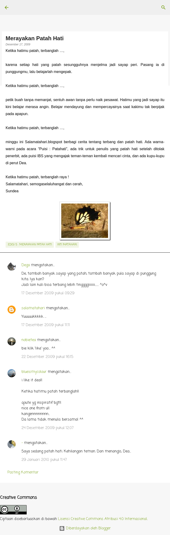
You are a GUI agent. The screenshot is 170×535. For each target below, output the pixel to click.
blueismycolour (34, 372)
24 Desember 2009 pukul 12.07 (48, 428)
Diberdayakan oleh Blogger (85, 528)
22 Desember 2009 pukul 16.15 (47, 357)
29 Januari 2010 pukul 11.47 (44, 460)
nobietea (29, 340)
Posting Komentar (23, 472)
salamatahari (33, 308)
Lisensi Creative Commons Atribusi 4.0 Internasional (102, 519)
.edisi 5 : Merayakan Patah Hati (29, 245)
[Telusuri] (163, 7)
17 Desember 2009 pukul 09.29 (48, 293)
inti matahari (67, 245)
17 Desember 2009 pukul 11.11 (46, 325)
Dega (26, 265)
